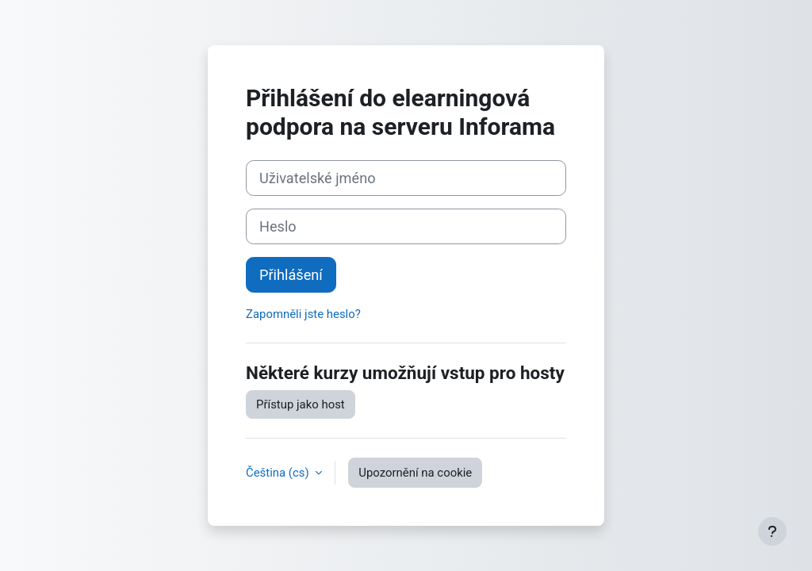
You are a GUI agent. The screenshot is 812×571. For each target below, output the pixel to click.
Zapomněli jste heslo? (303, 314)
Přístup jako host (300, 404)
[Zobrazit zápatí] (772, 531)
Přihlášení (291, 274)
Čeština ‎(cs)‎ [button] (279, 473)
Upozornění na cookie (415, 473)
